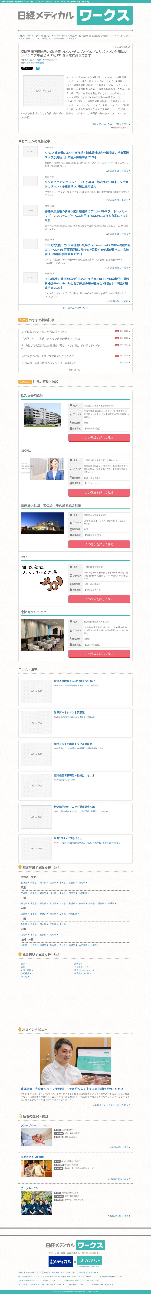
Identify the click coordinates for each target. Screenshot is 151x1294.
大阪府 (44, 914)
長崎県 (44, 945)
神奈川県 (84, 893)
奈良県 (63, 914)
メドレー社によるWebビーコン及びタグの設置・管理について (42, 1284)
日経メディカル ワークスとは (30, 1272)
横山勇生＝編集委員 (35, 63)
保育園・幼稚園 (82, 973)
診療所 (78, 964)
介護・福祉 (27, 970)
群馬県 (44, 893)
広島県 (54, 924)
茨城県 (25, 893)
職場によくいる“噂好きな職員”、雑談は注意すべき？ (81, 748)
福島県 (83, 882)
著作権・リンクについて (52, 1280)
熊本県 (54, 945)
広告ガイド (83, 1272)
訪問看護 (26, 973)
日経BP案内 (93, 1272)
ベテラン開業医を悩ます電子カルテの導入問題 (78, 685)
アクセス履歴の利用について (29, 1280)
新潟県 (25, 903)
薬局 (84, 970)
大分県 (63, 945)
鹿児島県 (84, 945)
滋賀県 (25, 914)
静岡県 (93, 903)
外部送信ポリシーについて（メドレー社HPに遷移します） (92, 1284)
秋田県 (63, 882)
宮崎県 (73, 945)
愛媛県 (44, 934)
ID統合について (92, 1276)
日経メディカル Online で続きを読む (111, 124)
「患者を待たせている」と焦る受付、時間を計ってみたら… (84, 811)
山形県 (73, 882)
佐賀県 (34, 945)
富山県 (54, 903)
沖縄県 (95, 945)
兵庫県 (54, 914)
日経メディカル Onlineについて (64, 1272)
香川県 (34, 934)
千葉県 (63, 893)
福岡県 (25, 945)
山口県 (63, 924)
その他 (25, 976)
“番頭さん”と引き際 (67, 780)
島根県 (34, 924)
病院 (24, 964)
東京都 (73, 893)
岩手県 (44, 882)
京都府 (34, 914)
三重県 (112, 903)
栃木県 (34, 893)
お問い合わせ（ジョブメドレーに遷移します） (82, 1280)
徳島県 (25, 934)
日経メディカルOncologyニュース (43, 60)
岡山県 (44, 924)
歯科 (24, 967)
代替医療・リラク (83, 967)
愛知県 (102, 903)
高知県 (54, 934)
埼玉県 (54, 893)
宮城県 (54, 882)
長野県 (44, 903)
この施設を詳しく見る (99, 437)
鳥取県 (25, 924)
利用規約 (46, 1272)
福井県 (73, 903)
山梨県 (34, 903)
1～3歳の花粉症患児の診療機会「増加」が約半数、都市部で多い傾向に (89, 843)
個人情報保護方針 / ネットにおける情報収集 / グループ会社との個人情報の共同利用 (51, 1276)
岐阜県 (83, 903)
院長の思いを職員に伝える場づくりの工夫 (77, 717)
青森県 (34, 882)
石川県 (63, 903)
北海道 (25, 882)
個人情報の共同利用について (111, 1276)
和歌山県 (74, 914)
